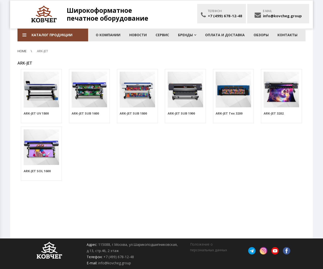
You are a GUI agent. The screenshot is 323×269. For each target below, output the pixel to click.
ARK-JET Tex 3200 (229, 113)
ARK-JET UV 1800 (36, 113)
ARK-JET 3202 (274, 113)
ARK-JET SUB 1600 (85, 113)
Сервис (162, 35)
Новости (138, 35)
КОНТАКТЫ (287, 35)
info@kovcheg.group (282, 15)
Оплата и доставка (225, 35)
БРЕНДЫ (185, 35)
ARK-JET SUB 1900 (181, 113)
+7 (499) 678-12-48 (225, 15)
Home (22, 51)
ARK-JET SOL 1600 (37, 171)
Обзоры (261, 35)
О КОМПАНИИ (108, 35)
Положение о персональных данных (208, 247)
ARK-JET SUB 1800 (133, 113)
